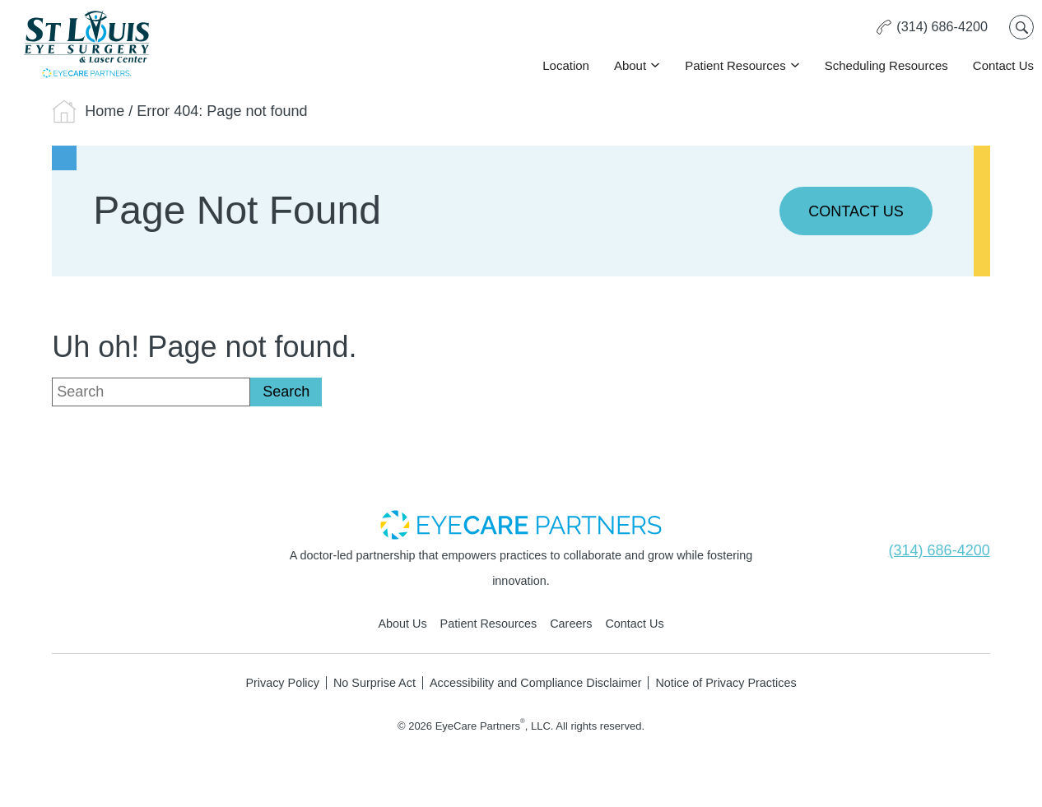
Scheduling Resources (886, 65)
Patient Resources (735, 65)
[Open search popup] (1021, 27)
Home (104, 111)
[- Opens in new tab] (521, 524)
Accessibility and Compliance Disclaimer (536, 682)
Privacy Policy (282, 682)
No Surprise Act (374, 682)
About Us (402, 623)
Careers (571, 623)
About (630, 65)
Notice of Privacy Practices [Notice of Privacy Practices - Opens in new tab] (725, 682)
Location (565, 65)
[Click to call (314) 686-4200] (932, 27)
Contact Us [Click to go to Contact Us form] (1003, 65)
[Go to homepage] (86, 44)
